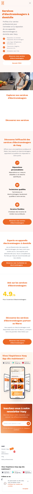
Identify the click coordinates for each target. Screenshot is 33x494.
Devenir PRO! (16, 63)
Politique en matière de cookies (15, 485)
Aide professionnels (7, 459)
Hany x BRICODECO (8, 452)
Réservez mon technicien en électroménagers (16, 264)
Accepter (25, 488)
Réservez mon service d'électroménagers (17, 57)
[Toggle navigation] (30, 3)
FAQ (2, 456)
